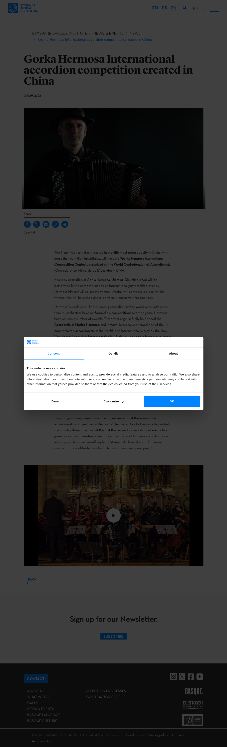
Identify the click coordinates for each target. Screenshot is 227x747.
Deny (55, 401)
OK (172, 401)
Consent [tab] (54, 353)
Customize (114, 401)
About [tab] (173, 353)
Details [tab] (114, 353)
